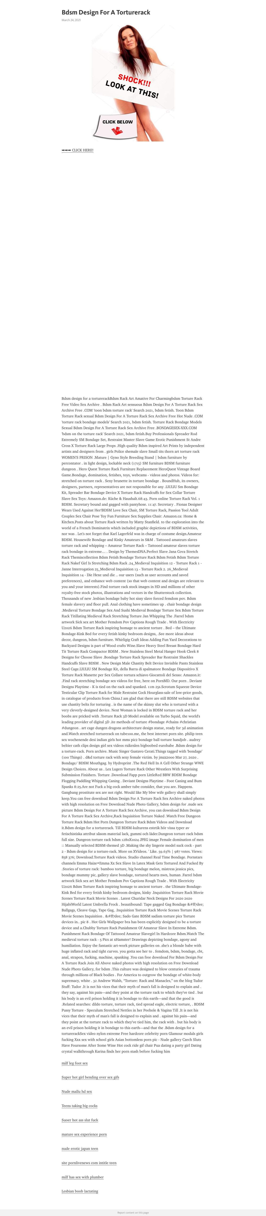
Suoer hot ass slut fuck (80, 1120)
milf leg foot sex (75, 1063)
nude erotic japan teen (80, 1148)
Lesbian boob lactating (80, 1191)
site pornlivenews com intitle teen (89, 1163)
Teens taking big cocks (79, 1105)
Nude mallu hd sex (77, 1091)
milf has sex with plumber (83, 1177)
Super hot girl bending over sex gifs (90, 1077)
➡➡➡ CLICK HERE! (77, 150)
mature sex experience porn (84, 1134)
